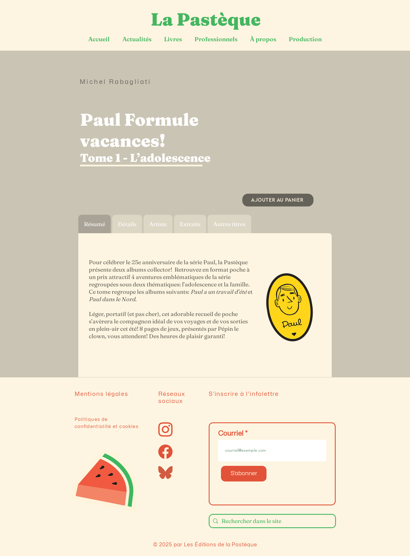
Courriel (230, 433)
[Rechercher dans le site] (272, 521)
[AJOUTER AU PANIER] (277, 200)
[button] (277, 132)
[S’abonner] (243, 473)
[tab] (94, 224)
